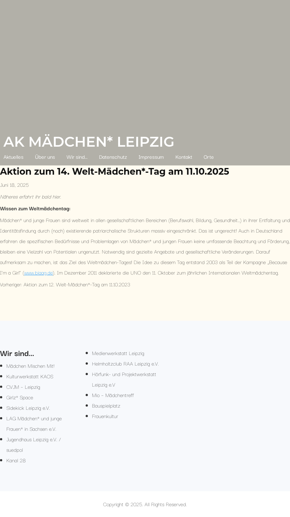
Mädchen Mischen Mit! (30, 365)
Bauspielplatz (106, 405)
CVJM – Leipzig (23, 386)
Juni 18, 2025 (14, 184)
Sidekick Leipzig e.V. (28, 407)
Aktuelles (14, 156)
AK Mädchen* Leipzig (89, 141)
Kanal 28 (16, 460)
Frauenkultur (105, 416)
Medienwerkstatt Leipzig (118, 353)
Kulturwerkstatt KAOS (29, 376)
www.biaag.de (38, 272)
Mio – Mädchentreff (113, 395)
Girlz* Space (19, 397)
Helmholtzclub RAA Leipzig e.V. (125, 363)
